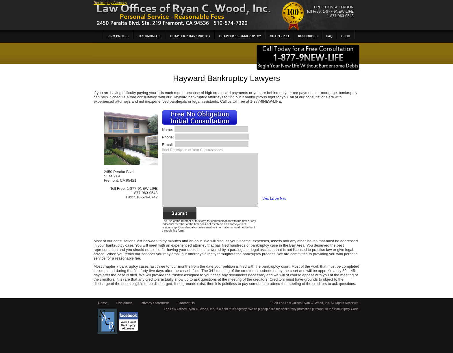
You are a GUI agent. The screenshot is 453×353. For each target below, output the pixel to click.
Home (102, 303)
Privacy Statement (155, 303)
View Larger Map (274, 198)
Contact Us (185, 303)
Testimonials (149, 36)
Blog (345, 36)
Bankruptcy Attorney (110, 3)
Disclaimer (124, 303)
